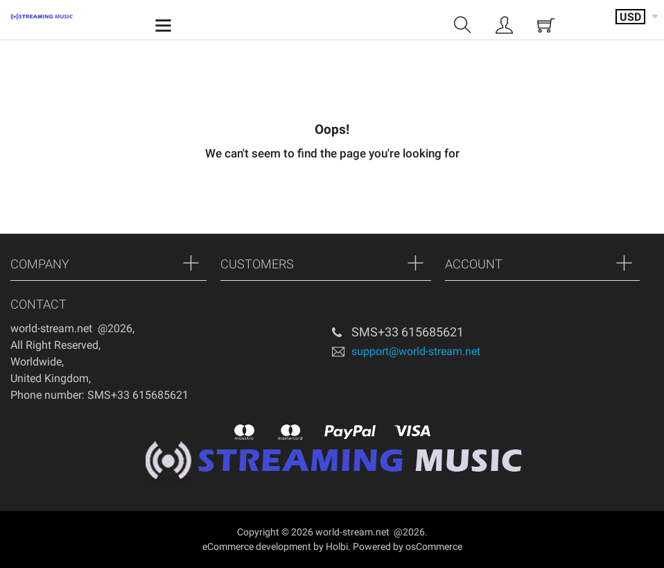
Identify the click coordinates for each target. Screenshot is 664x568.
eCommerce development (256, 546)
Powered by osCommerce (407, 546)
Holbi (337, 546)
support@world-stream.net (415, 350)
